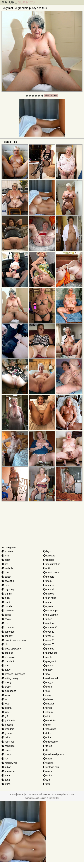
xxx (46, 784)
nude (47, 602)
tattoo (47, 733)
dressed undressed (13, 674)
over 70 (48, 644)
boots (6, 619)
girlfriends (8, 720)
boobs (6, 615)
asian (6, 560)
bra (5, 623)
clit (5, 644)
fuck (5, 712)
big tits (7, 593)
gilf (5, 716)
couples (7, 653)
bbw (5, 572)
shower (48, 703)
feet (5, 703)
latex (6, 779)
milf (46, 568)
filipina (7, 708)
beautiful (8, 581)
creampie (8, 657)
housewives (9, 763)
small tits (49, 720)
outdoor (49, 623)
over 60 (48, 640)
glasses (7, 724)
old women (50, 615)
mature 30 (50, 627)
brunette (8, 627)
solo (47, 724)
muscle (48, 585)
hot (5, 758)
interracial (8, 771)
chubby (7, 636)
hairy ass (8, 741)
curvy (6, 670)
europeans (9, 691)
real (46, 674)
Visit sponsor (51, 95)
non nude (49, 598)
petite (47, 657)
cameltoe (8, 631)
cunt (5, 665)
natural (48, 589)
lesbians (49, 555)
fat (4, 699)
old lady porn (51, 610)
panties (48, 648)
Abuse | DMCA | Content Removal (26, 794)
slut (46, 716)
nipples (48, 593)
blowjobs (8, 610)
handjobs (8, 746)
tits (46, 750)
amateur (8, 551)
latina (6, 784)
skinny (48, 712)
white (47, 775)
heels (6, 750)
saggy (48, 682)
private (48, 665)
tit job (47, 746)
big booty (8, 589)
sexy (47, 695)
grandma (8, 729)
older (47, 619)
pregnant (49, 661)
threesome (50, 741)
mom (47, 581)
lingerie (48, 560)
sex (46, 691)
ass (5, 564)
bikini (6, 598)
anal (5, 555)
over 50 (48, 636)
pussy (48, 670)
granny (7, 733)
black (6, 602)
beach (6, 576)
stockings (49, 729)
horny (6, 754)
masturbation (51, 564)
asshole (7, 568)
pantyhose (50, 653)
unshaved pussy (53, 754)
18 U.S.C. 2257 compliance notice (58, 794)
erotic (6, 686)
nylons (48, 606)
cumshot (8, 661)
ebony (6, 682)
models (48, 576)
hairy (6, 737)
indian (6, 767)
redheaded (50, 678)
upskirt (48, 758)
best (5, 585)
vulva (47, 771)
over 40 (48, 631)
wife (47, 779)
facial (6, 695)
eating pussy (10, 678)
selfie (47, 686)
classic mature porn (14, 640)
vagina (48, 763)
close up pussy (11, 648)
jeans (6, 775)
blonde (7, 606)
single (48, 708)
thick (47, 737)
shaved (48, 699)
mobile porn (51, 572)
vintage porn (51, 767)
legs (47, 551)
